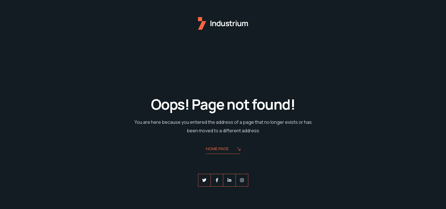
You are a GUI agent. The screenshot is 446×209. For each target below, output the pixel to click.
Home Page (223, 149)
